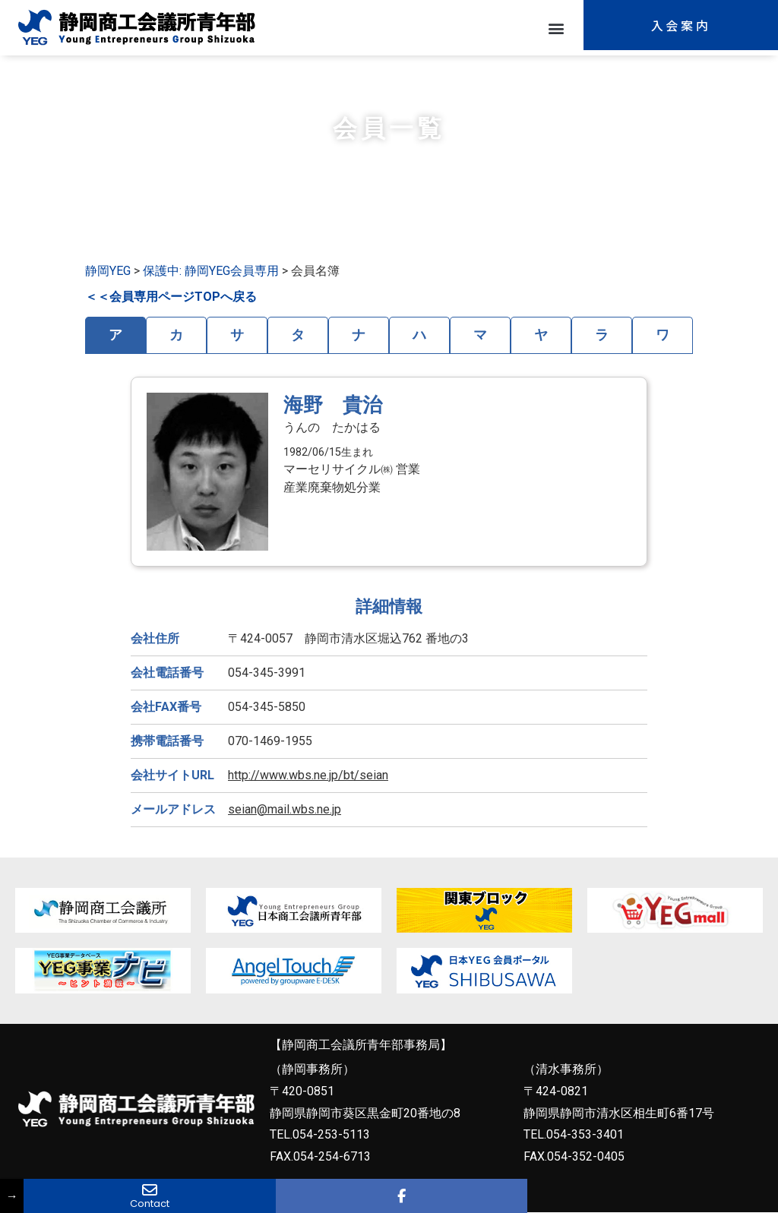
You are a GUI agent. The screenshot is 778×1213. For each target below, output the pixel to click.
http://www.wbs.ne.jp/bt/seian (308, 775)
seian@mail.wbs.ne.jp (284, 809)
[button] (555, 27)
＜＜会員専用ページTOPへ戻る (171, 296)
